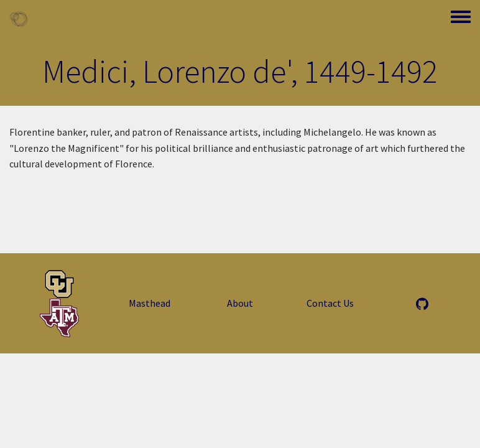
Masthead (149, 303)
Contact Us (330, 303)
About (240, 303)
